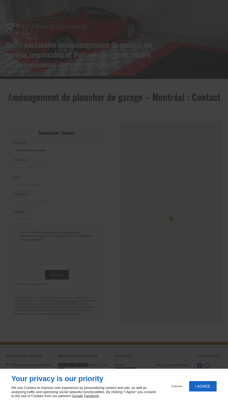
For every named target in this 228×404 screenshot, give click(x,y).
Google (77, 396)
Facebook (91, 396)
